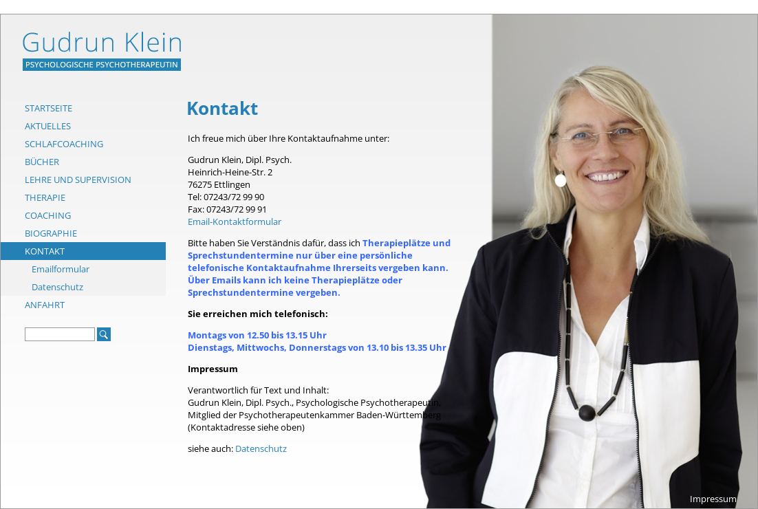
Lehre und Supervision (78, 179)
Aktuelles (48, 126)
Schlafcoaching (64, 144)
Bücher (42, 161)
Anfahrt (45, 305)
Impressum (713, 498)
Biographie (51, 233)
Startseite (48, 108)
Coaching (48, 215)
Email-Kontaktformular (234, 221)
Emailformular (60, 269)
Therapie (45, 197)
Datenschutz (57, 287)
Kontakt (45, 251)
